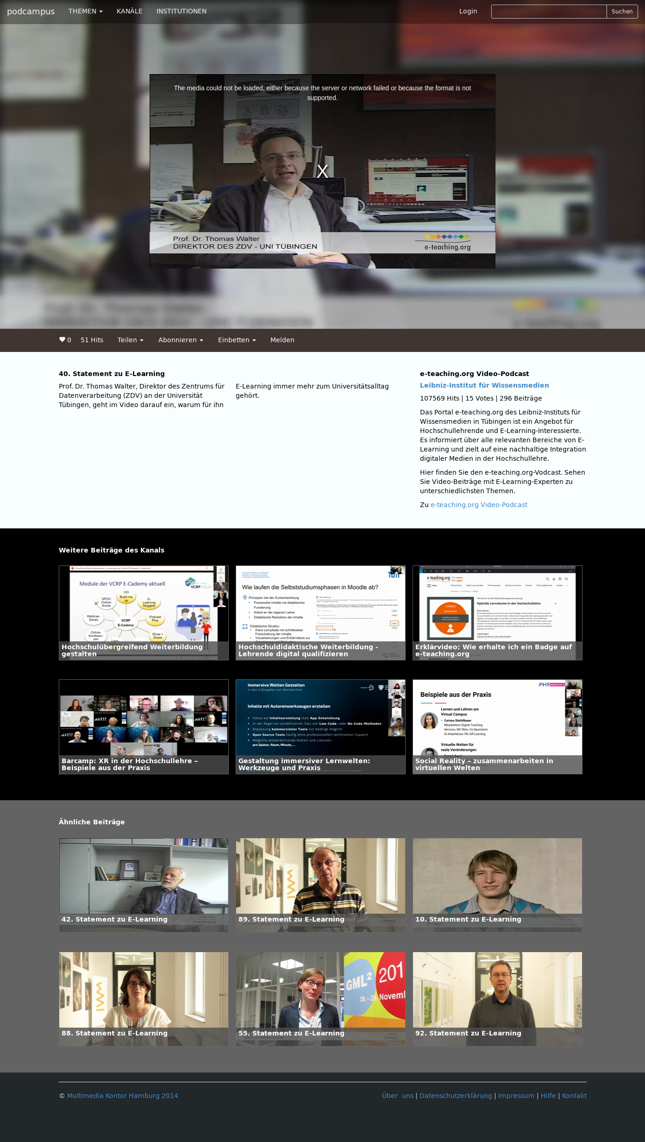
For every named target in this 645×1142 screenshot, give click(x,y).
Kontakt (574, 1096)
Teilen (131, 340)
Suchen (622, 11)
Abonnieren (180, 340)
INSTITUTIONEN (182, 11)
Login (468, 11)
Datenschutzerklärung (456, 1096)
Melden (282, 340)
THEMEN (86, 11)
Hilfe (548, 1096)
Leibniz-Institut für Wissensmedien (484, 385)
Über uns (397, 1096)
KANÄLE (130, 11)
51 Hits (92, 340)
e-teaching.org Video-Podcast (479, 505)
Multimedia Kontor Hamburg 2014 (122, 1096)
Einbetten (237, 340)
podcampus (31, 11)
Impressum (516, 1096)
